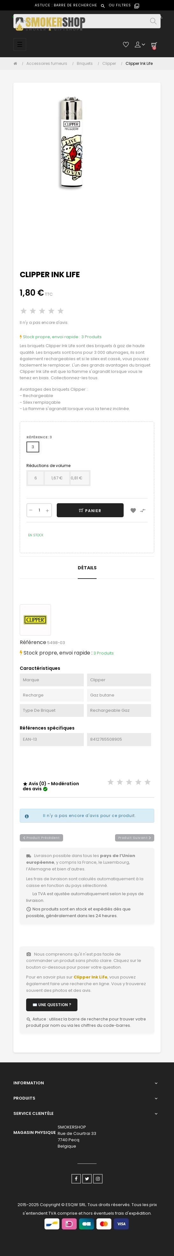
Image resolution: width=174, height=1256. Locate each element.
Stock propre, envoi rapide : (50, 337)
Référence (33, 642)
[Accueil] (16, 63)
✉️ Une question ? (52, 1004)
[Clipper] (110, 63)
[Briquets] (86, 63)
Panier (90, 510)
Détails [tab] (87, 568)
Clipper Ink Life (90, 977)
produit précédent (41, 837)
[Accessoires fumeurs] (48, 63)
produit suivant (134, 837)
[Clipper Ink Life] (139, 63)
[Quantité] (39, 510)
